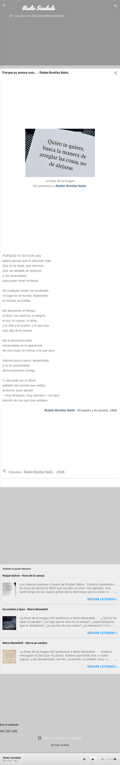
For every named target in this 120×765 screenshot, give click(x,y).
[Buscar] (116, 6)
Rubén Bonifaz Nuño (59, 410)
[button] (116, 73)
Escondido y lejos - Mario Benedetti (25, 609)
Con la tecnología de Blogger (60, 738)
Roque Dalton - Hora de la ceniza (23, 575)
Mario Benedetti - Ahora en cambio (24, 643)
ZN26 (60, 472)
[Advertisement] (60, 44)
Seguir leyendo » (102, 599)
